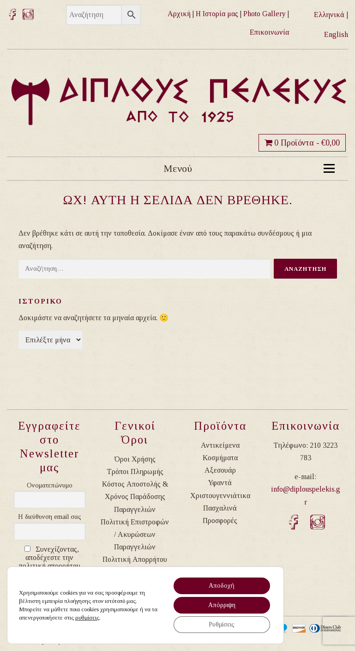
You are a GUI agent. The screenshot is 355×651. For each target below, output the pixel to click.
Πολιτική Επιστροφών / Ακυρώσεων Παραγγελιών (135, 534)
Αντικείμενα (220, 445)
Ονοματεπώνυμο (49, 485)
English (336, 34)
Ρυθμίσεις (222, 624)
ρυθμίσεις (87, 617)
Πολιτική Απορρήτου (134, 559)
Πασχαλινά (220, 508)
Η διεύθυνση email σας (49, 516)
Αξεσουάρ (220, 470)
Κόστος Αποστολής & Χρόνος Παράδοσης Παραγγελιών (135, 496)
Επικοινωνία (269, 32)
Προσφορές (220, 520)
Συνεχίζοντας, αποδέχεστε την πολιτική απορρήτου (49, 557)
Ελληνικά (329, 14)
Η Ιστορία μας (217, 14)
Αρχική (179, 14)
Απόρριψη (221, 605)
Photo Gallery (264, 14)
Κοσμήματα (220, 458)
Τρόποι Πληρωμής (135, 471)
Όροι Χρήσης (135, 459)
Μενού (249, 168)
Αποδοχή (222, 585)
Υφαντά (220, 483)
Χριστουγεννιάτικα (220, 495)
